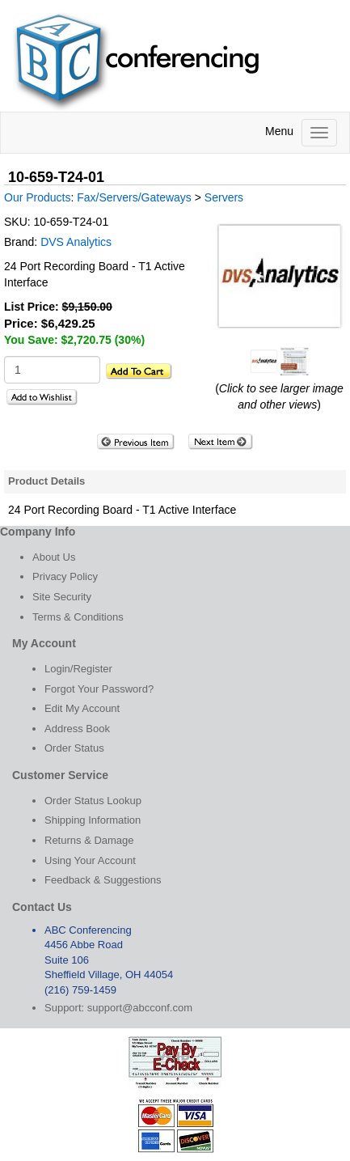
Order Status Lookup (92, 800)
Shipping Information (92, 820)
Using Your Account (90, 860)
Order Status (74, 748)
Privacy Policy (65, 576)
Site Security (61, 597)
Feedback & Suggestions (103, 880)
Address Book (77, 728)
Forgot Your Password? (99, 689)
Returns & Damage (89, 840)
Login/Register (78, 669)
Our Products (37, 197)
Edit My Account (82, 708)
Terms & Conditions (78, 617)
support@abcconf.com (139, 1008)
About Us (53, 557)
